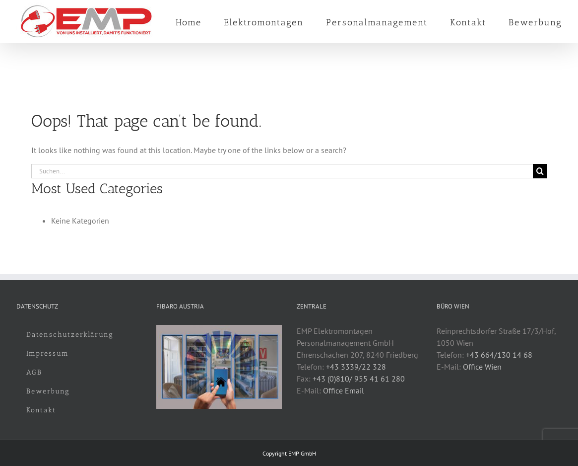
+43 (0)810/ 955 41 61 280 (359, 379)
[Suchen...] (282, 171)
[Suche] (540, 171)
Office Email (343, 390)
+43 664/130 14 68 (499, 355)
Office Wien (482, 367)
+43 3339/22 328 (356, 367)
